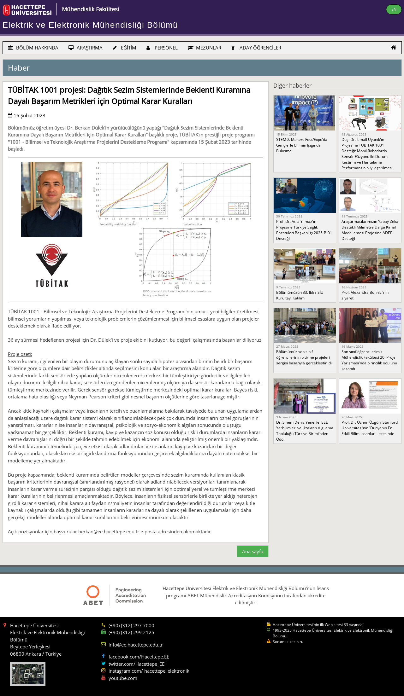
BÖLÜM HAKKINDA (33, 47)
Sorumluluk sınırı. (288, 641)
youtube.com (123, 678)
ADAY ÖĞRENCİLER (256, 47)
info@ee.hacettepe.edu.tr (136, 644)
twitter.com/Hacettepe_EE (136, 664)
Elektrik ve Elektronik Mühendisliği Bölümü (90, 25)
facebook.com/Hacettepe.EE (139, 656)
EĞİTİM (124, 47)
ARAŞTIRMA (85, 47)
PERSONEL (162, 47)
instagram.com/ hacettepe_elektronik (149, 671)
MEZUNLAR (204, 47)
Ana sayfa (252, 551)
